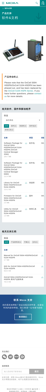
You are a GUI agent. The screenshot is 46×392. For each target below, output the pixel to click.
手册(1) (26, 242)
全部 (6, 126)
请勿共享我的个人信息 (15, 389)
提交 (37, 371)
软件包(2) (32, 126)
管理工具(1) (9, 130)
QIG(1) (35, 242)
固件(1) (13, 126)
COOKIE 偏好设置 (31, 389)
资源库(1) (23, 126)
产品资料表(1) (16, 242)
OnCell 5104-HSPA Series (20, 91)
